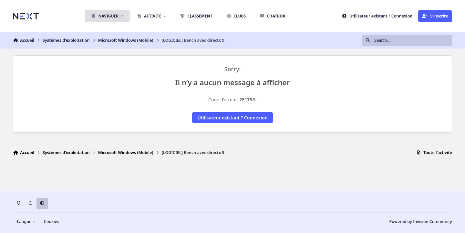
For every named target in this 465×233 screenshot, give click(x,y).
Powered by (420, 221)
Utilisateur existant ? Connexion (232, 118)
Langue (26, 221)
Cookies (51, 221)
